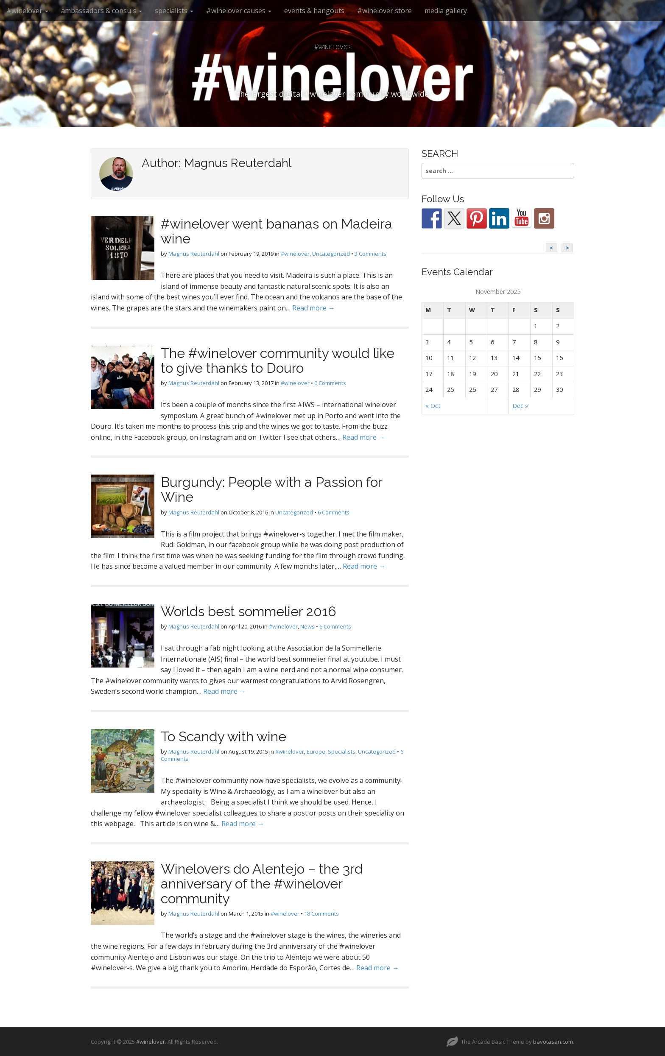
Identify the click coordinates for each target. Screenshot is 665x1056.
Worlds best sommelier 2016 (248, 611)
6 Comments (333, 512)
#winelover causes (238, 10)
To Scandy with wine (223, 736)
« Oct (433, 406)
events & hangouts (314, 10)
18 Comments (321, 913)
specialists (174, 10)
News (307, 626)
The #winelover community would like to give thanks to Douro (277, 360)
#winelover (27, 10)
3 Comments (370, 253)
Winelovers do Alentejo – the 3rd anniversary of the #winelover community (262, 883)
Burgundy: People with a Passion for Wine (271, 489)
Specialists (341, 751)
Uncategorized (331, 253)
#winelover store (384, 10)
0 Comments (330, 383)
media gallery (446, 10)
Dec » (520, 406)
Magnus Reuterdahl (193, 253)
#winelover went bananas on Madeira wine (276, 231)
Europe (316, 751)
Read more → (313, 308)
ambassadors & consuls (101, 10)
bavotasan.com (553, 1041)
